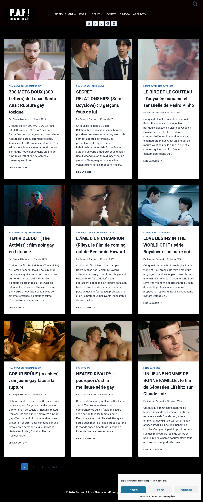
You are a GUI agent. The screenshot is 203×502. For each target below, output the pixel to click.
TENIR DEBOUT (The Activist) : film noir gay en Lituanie (31, 245)
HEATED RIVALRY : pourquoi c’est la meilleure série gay (95, 380)
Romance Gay (34, 86)
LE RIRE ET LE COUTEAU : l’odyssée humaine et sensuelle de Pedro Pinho (168, 98)
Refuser (160, 489)
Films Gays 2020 (17, 86)
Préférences (186, 489)
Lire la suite (18, 167)
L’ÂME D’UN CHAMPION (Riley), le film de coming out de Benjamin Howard (101, 245)
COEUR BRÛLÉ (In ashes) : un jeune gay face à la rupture (34, 380)
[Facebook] (107, 23)
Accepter (133, 489)
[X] (95, 23)
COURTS (111, 14)
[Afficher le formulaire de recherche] (195, 4)
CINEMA (125, 14)
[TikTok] (101, 23)
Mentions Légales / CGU (169, 496)
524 (54, 466)
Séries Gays (98, 86)
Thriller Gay (34, 232)
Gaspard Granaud (21, 119)
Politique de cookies (148, 496)
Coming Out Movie (85, 232)
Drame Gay (149, 86)
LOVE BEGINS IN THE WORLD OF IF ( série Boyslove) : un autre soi (167, 245)
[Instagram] (89, 23)
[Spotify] (114, 23)
